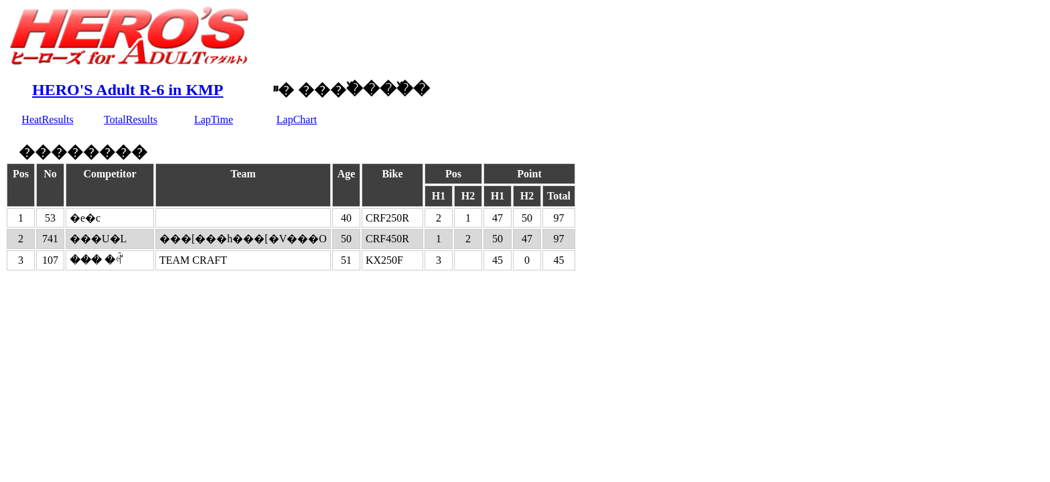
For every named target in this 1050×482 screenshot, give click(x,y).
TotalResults (130, 119)
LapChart (297, 119)
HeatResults (47, 119)
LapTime (213, 119)
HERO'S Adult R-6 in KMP (127, 89)
